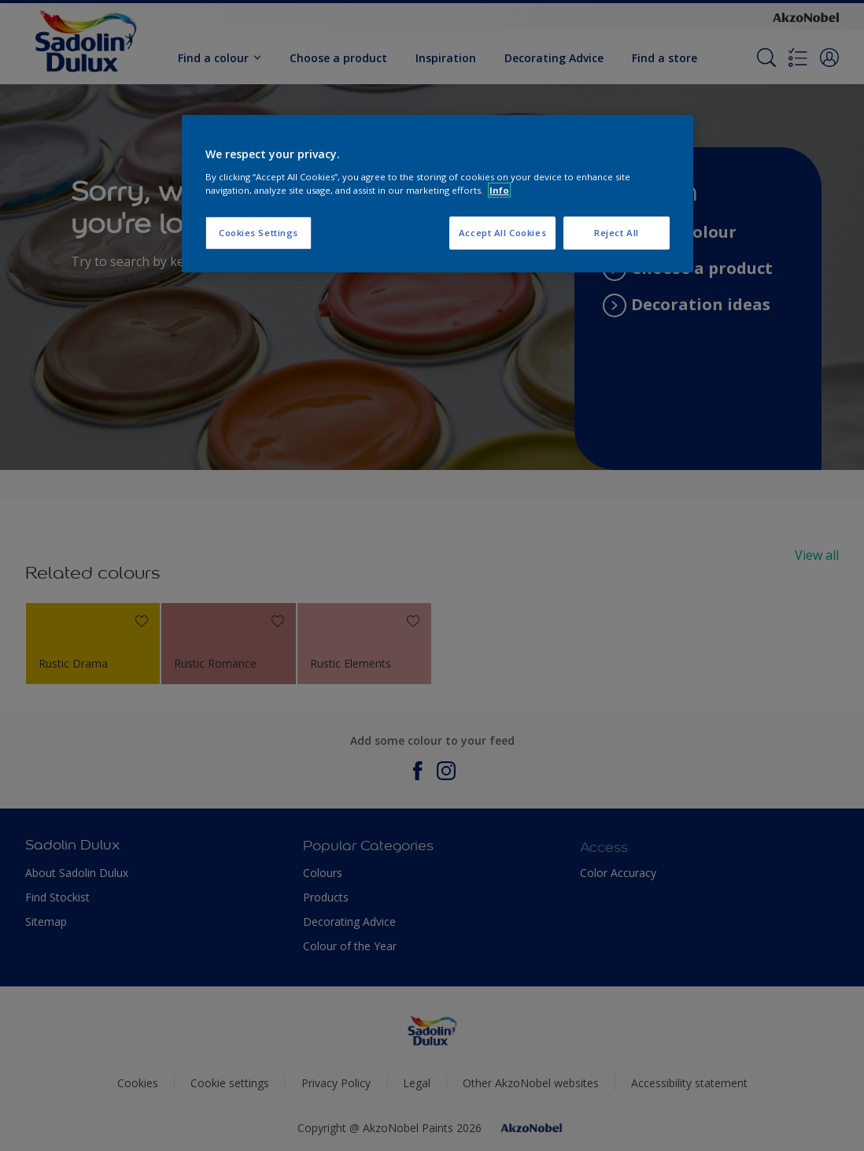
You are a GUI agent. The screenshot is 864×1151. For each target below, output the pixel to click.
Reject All (616, 233)
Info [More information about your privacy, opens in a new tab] (499, 190)
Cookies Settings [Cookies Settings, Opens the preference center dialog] (258, 233)
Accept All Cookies (502, 233)
